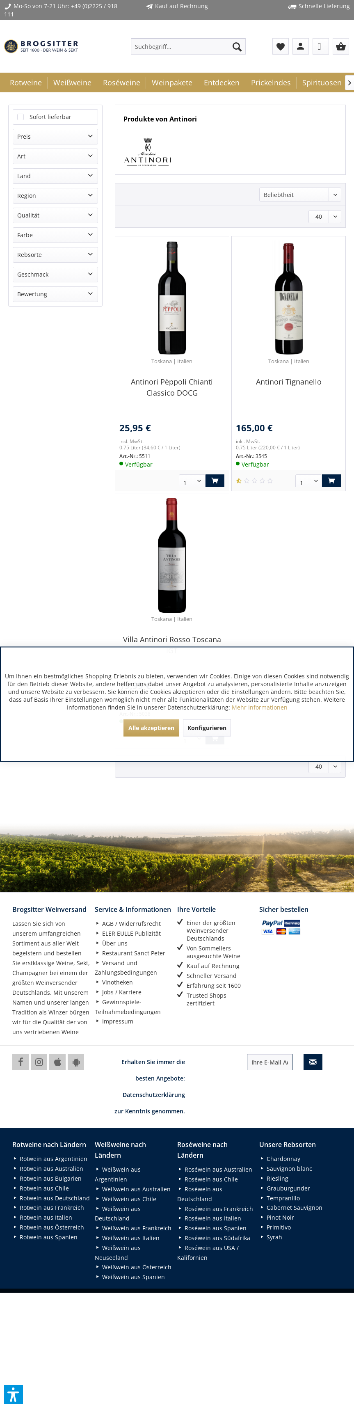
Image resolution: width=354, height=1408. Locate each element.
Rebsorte (29, 255)
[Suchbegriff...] (188, 46)
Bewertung (32, 294)
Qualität (28, 215)
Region (26, 195)
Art (21, 156)
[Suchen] (237, 46)
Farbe (25, 235)
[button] (13, 1394)
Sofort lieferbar (50, 117)
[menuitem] (188, 46)
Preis (24, 136)
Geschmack (32, 274)
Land (24, 176)
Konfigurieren (206, 727)
